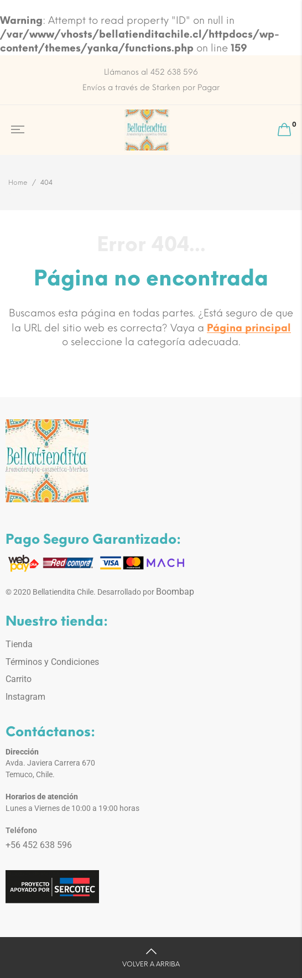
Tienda (19, 644)
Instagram (25, 696)
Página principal (249, 328)
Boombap (175, 591)
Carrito (19, 679)
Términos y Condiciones (52, 662)
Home (18, 182)
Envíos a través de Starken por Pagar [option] (151, 87)
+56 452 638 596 (39, 845)
